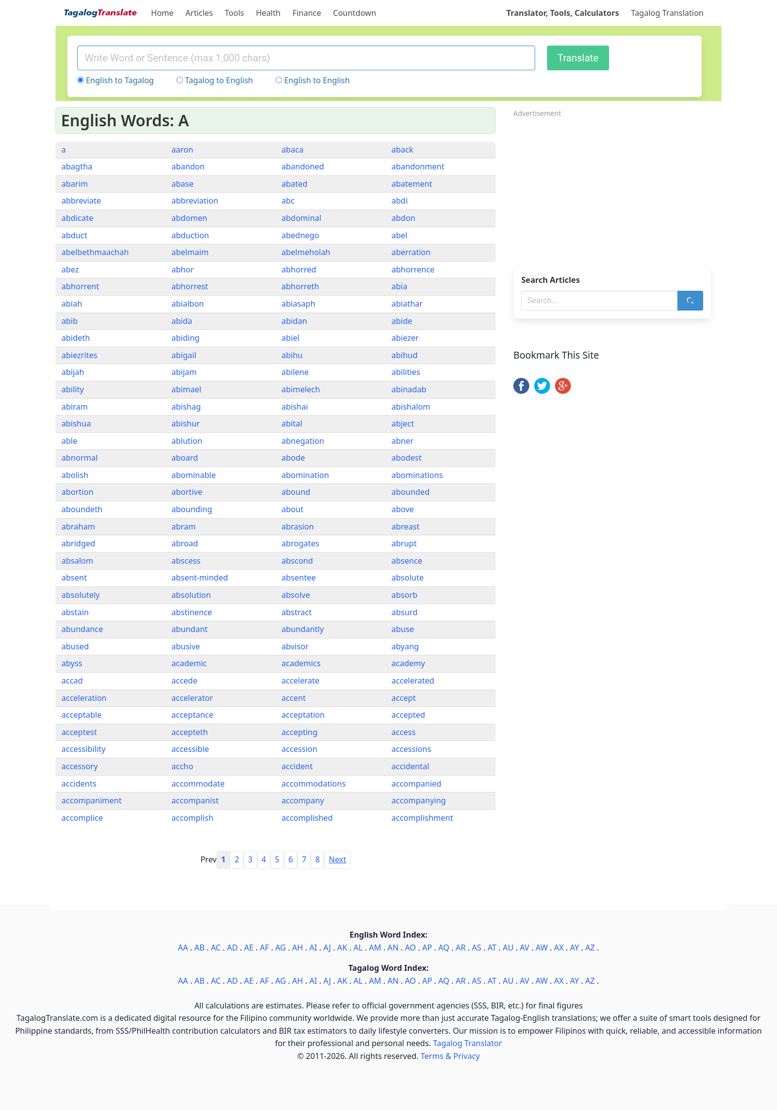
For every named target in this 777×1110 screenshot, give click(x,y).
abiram (74, 406)
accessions (411, 748)
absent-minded (199, 577)
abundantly (302, 629)
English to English (317, 80)
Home (162, 12)
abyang (405, 646)
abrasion (297, 526)
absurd (404, 612)
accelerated (412, 680)
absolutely (80, 594)
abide (401, 321)
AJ (327, 947)
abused (75, 646)
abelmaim (190, 252)
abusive (185, 646)
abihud (404, 355)
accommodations (313, 783)
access (403, 732)
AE (249, 947)
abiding (185, 337)
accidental (410, 766)
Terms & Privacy (450, 1056)
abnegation (302, 440)
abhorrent (80, 286)
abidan (294, 321)
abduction (190, 235)
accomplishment (422, 817)
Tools (234, 12)
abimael (186, 389)
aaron (182, 149)
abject (402, 423)
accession (299, 748)
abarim (74, 183)
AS (476, 947)
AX (559, 947)
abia (399, 286)
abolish (74, 475)
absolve (295, 594)
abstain (75, 612)
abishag (186, 406)
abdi (399, 200)
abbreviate (81, 200)
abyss (71, 663)
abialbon (187, 303)
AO (410, 947)
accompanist (195, 800)
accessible (190, 748)
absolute (407, 577)
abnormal (79, 457)
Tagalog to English (219, 80)
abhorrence (413, 269)
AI (313, 947)
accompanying (418, 800)
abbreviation (194, 200)
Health (268, 12)
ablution (186, 440)
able (69, 440)
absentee (298, 577)
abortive (186, 491)
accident (297, 766)
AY (574, 947)
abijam (184, 372)
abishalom (410, 406)
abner (402, 440)
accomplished (307, 817)
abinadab (408, 389)
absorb (404, 594)
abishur (185, 423)
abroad (184, 543)
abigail (183, 355)
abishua (76, 423)
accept (403, 697)
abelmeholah (306, 252)
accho (182, 766)
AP (427, 947)
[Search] (690, 301)
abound (295, 491)
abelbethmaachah (95, 252)
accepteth (189, 732)
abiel (290, 337)
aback (402, 149)
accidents (79, 783)
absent (74, 577)
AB (199, 947)
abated (294, 183)
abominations (417, 475)
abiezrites (79, 355)
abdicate (77, 217)
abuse (402, 629)
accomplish (192, 817)
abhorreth (300, 286)
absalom (77, 560)
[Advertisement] (617, 188)
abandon (188, 166)
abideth (75, 337)
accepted (408, 714)
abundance (82, 629)
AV (524, 947)
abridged (78, 543)
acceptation (303, 714)
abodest (406, 457)
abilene (295, 372)
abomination (305, 475)
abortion (77, 491)
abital (291, 423)
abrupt (404, 543)
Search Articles (550, 279)
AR (460, 947)
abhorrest (189, 286)
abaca (292, 149)
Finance (306, 12)
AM (375, 947)
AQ (443, 947)
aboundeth (82, 509)
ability (72, 389)
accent (293, 697)
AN (393, 947)
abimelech (300, 389)
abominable (193, 475)
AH (297, 947)
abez (70, 269)
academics (301, 663)
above (402, 509)
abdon (403, 217)
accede (184, 680)
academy (408, 663)
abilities (405, 372)
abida (181, 321)
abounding (191, 509)
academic (189, 663)
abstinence (191, 612)
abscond (297, 560)
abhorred (298, 269)
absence (406, 560)
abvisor (295, 646)
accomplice (82, 817)
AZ (590, 947)
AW (542, 947)
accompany (302, 800)
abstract (296, 612)
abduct (74, 235)
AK (342, 947)
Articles (199, 12)
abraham (78, 526)
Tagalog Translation (667, 12)
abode (293, 457)
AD (232, 947)
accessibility (83, 748)
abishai (294, 406)
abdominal (301, 217)
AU (508, 947)
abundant (189, 629)
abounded (410, 491)
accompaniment (91, 800)
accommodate (197, 783)
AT (492, 947)
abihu (292, 355)
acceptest (79, 732)
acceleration (84, 697)
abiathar (407, 303)
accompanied (416, 783)
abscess (186, 560)
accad (72, 680)
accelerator (192, 697)
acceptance (192, 714)
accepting (299, 732)
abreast (405, 526)
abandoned (302, 166)
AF (264, 947)
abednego (300, 235)
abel (399, 235)
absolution (191, 594)
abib (69, 321)
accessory (79, 766)
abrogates (300, 543)
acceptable (81, 714)
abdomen (189, 217)
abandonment (417, 166)
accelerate (300, 680)
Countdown (354, 12)
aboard (184, 457)
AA (183, 947)
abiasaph (298, 303)
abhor (182, 269)
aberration (411, 252)
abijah (72, 372)
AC (216, 947)
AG (280, 947)
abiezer (405, 337)
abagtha (76, 166)
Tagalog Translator (467, 1043)
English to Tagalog (120, 80)
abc (288, 200)
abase (182, 183)
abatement (411, 183)
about (292, 509)
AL (358, 947)
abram (183, 526)
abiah (71, 303)
